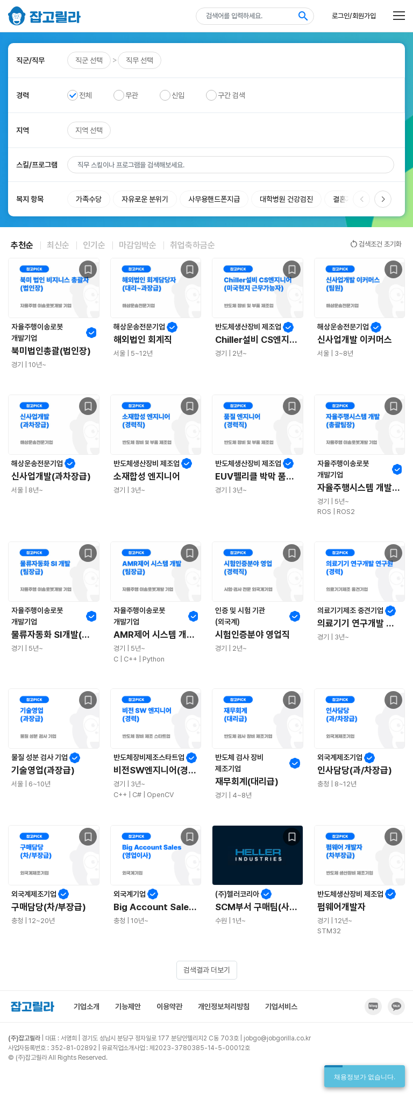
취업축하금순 (192, 245)
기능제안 (128, 1006)
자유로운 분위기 (145, 199)
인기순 (94, 245)
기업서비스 (281, 1006)
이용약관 (169, 1006)
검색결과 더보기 (206, 970)
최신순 (58, 245)
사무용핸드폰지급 (214, 199)
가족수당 (89, 199)
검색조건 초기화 (375, 244)
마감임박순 (137, 245)
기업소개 (86, 1006)
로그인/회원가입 (354, 16)
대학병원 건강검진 (286, 199)
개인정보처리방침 (224, 1006)
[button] (382, 199)
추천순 (22, 245)
